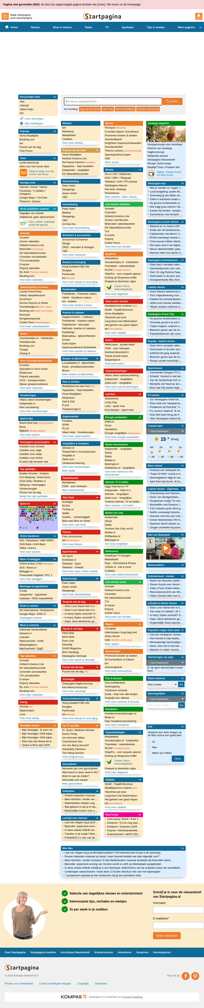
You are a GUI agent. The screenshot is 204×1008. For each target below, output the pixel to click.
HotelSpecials (27, 341)
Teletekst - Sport (71, 563)
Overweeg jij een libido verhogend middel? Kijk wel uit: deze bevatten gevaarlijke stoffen (166, 195)
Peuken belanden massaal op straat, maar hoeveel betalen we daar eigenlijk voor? (112, 856)
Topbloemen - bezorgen (75, 324)
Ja (151, 741)
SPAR (65, 424)
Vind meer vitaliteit (115, 332)
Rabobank (32, 540)
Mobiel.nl (110, 460)
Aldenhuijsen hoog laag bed (121, 632)
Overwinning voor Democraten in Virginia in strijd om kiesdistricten (166, 493)
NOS (108, 177)
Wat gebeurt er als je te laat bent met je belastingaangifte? (81, 806)
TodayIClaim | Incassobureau (78, 451)
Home (11, 27)
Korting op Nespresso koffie (120, 277)
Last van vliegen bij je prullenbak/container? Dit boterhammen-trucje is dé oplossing (112, 852)
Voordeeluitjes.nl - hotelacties (36, 338)
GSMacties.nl (112, 536)
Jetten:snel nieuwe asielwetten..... (166, 302)
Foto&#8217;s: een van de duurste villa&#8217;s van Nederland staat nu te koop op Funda (81, 837)
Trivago (24, 349)
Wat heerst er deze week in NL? (80, 772)
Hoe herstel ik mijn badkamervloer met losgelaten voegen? (166, 638)
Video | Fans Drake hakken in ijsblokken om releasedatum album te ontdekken (166, 588)
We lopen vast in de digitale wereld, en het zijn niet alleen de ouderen (166, 245)
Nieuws (35, 27)
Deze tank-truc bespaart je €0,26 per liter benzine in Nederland (166, 403)
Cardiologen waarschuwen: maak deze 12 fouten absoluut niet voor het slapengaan (112, 871)
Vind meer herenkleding (75, 227)
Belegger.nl (26, 571)
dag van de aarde (90, 109)
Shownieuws (112, 192)
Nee (152, 747)
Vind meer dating (29, 718)
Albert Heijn (26, 109)
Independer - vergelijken (118, 379)
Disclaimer (101, 983)
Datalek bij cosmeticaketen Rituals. (166, 299)
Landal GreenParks (31, 291)
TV (107, 27)
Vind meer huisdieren (117, 724)
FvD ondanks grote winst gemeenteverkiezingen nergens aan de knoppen (166, 508)
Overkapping (112, 686)
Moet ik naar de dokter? (75, 776)
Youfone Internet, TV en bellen (122, 501)
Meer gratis (68, 470)
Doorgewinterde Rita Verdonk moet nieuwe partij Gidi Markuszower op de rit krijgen (166, 279)
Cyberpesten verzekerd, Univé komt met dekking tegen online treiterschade (166, 233)
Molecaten (31, 248)
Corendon (110, 212)
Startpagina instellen (43, 952)
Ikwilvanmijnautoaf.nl (117, 352)
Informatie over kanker (75, 779)
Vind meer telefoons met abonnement (119, 473)
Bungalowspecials (30, 318)
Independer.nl (27, 403)
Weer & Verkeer (62, 27)
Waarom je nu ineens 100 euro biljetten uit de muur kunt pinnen (166, 226)
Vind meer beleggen (31, 578)
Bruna (65, 370)
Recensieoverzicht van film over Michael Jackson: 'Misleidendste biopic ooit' (166, 591)
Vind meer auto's (114, 363)
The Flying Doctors (73, 752)
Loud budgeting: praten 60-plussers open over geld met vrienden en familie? (166, 191)
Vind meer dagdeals (116, 293)
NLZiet (66, 505)
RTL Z (48, 575)
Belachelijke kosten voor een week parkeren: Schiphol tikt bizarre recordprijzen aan (81, 810)
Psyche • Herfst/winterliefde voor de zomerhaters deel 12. (124, 830)
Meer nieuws (129, 196)
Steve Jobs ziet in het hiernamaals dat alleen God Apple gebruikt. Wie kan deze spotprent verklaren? (166, 645)
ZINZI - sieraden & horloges (78, 247)
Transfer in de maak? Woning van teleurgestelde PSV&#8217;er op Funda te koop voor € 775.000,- (81, 833)
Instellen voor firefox (31, 457)
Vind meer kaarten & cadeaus (79, 351)
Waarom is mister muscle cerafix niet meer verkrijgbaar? (166, 649)
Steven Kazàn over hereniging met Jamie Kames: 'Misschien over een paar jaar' (166, 584)
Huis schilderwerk (115, 682)
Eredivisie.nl (69, 559)
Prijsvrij (109, 238)
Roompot (25, 314)
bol (21, 113)
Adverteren (124, 952)
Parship (26, 706)
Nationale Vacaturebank (33, 629)
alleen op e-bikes (160, 753)
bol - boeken (69, 301)
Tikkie (23, 547)
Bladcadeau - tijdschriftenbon (79, 335)
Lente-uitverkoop (29, 162)
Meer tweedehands (73, 490)
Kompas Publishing (132, 997)
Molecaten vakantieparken (120, 223)
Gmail (34, 186)
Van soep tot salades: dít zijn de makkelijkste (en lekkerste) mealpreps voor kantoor (166, 611)
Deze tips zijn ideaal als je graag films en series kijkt (38, 741)
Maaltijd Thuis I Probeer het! (163, 167)
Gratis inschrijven (167, 935)
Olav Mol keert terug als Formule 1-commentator (166, 414)
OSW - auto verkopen (74, 486)
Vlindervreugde (28, 488)
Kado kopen (69, 343)
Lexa (22, 714)
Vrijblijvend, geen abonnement (37, 216)
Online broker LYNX (37, 563)
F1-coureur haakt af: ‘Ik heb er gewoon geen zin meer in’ (166, 410)
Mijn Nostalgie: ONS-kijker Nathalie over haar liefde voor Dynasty (38, 737)
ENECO (109, 421)
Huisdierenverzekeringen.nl (120, 713)
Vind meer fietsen (72, 544)
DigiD (40, 648)
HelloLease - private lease (120, 344)
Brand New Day (36, 422)
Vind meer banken (30, 551)
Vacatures (142, 952)
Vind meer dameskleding (76, 594)
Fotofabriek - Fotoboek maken (79, 293)
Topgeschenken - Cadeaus (77, 316)
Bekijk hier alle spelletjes (34, 496)
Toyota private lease (116, 355)
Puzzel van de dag (30, 147)
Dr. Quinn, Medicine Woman (78, 730)
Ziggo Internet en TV (116, 486)
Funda (23, 590)
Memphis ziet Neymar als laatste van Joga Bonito (166, 383)
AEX (23, 567)
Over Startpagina (15, 952)
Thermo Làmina (123, 150)
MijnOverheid (27, 648)
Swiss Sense (112, 636)
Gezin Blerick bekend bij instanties (166, 291)
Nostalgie (67, 501)
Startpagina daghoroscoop (77, 683)
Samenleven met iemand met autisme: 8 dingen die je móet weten (166, 214)
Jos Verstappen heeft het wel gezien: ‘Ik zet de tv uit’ (166, 399)
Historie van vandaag (159, 148)
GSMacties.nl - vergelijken (120, 467)
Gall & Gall (68, 401)
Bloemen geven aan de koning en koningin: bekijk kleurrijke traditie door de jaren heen (166, 329)
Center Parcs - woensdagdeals (118, 288)
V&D (65, 196)
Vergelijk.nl (68, 455)
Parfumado (68, 274)
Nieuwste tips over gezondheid (79, 768)
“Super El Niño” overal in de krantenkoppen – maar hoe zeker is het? (166, 473)
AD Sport (67, 555)
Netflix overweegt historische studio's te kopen (166, 512)
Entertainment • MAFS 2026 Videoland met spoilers (124, 834)
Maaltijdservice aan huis (78, 386)
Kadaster (25, 598)
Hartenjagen (39, 484)
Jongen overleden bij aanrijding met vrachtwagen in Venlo (166, 527)
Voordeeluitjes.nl (35, 306)
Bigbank (32, 430)
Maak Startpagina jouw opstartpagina (17, 16)
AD (115, 173)
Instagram (25, 193)
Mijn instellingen (31, 123)
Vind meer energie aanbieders (122, 437)
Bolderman (26, 372)
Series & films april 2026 (36, 745)
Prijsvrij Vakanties (30, 268)
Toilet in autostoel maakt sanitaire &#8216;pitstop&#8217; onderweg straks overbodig (166, 199)
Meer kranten (113, 196)
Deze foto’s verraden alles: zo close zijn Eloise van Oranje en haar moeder (166, 264)
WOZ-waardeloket (42, 598)
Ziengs (66, 243)
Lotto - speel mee (115, 406)
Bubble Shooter (29, 473)
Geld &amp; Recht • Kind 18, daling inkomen (124, 819)
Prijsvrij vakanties (29, 376)
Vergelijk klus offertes (117, 697)
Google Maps (28, 197)
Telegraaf (125, 177)
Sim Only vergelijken (116, 543)
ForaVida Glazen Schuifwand (121, 131)
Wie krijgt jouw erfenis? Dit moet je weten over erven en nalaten (166, 206)
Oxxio (108, 425)
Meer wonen (112, 162)
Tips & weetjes (156, 27)
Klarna (32, 547)
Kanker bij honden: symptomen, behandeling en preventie (166, 210)
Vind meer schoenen (74, 254)
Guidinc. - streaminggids (76, 516)
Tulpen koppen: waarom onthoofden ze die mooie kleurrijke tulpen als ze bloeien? (166, 326)
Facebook (26, 190)
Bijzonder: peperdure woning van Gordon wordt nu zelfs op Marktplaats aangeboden (113, 863)
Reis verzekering (29, 407)
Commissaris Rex (72, 741)
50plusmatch (27, 710)
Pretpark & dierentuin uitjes (120, 281)
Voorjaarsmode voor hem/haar (164, 144)
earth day (107, 109)
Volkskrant (125, 173)
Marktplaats (69, 482)
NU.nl (108, 173)
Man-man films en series (76, 520)
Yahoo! (43, 186)
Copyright (83, 983)
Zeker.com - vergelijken (118, 382)
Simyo (108, 452)
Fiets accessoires (72, 536)
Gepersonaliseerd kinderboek (79, 347)
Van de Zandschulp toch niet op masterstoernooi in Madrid (166, 380)
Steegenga (68, 189)
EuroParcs (26, 299)
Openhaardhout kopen (117, 154)
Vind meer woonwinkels (118, 670)
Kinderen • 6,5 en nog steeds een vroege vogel (124, 822)
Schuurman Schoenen (75, 239)
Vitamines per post (115, 317)
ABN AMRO (47, 540)
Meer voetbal (89, 571)
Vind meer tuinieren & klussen (122, 701)
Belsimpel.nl (112, 464)
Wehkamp (68, 131)
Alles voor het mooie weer (34, 166)
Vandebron (111, 429)
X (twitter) (39, 190)
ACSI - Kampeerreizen (32, 380)
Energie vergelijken (122, 433)
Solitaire (44, 473)
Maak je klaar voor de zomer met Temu (37, 173)
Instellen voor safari (31, 454)
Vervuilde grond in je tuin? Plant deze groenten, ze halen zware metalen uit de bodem (166, 322)
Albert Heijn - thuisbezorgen (78, 432)
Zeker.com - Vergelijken (118, 497)
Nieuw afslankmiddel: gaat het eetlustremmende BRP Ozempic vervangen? (166, 248)
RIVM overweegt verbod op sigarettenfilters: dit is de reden (166, 237)
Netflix (65, 513)
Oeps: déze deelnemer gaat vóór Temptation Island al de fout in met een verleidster (81, 621)
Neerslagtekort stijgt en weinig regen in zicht (166, 477)
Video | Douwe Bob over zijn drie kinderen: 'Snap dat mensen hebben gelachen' (166, 595)
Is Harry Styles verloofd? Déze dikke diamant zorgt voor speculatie (81, 613)
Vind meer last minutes (118, 246)
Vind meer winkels (72, 142)
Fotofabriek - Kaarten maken (78, 320)
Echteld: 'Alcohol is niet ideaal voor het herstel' (166, 376)
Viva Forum (26, 150)
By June (34, 271)
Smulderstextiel (114, 146)
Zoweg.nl (25, 353)
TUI (107, 231)
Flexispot (115, 127)
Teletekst (110, 181)
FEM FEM (68, 633)
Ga (181, 705)
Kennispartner (162, 952)
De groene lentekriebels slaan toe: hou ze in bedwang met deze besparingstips (166, 202)
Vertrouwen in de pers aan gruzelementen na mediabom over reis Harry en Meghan (166, 275)
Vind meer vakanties (31, 279)
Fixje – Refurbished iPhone (120, 563)
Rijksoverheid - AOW (31, 640)
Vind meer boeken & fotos (77, 305)
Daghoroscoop (155, 152)
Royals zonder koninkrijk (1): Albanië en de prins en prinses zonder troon (166, 360)
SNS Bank (26, 544)
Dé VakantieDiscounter (33, 252)
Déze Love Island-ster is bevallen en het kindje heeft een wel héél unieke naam (81, 606)
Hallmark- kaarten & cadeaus (79, 328)
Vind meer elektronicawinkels (121, 574)
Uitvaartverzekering (73, 463)
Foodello (67, 420)
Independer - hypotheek (33, 594)
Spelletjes (128, 27)
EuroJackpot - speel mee (119, 409)
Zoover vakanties (29, 241)
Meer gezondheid (72, 783)
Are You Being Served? (75, 745)
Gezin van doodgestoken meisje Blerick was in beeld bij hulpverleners (166, 497)
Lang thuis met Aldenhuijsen (121, 321)
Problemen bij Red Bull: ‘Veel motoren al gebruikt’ (166, 407)
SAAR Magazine (71, 648)
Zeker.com (68, 459)
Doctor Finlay (69, 733)
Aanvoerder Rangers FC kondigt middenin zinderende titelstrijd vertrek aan (166, 372)
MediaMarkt (69, 135)
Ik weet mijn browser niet (34, 461)
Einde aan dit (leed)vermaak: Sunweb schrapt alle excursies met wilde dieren (166, 229)
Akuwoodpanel (113, 139)
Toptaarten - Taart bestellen (77, 166)
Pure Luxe (68, 640)
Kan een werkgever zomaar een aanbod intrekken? (166, 634)
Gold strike (26, 481)
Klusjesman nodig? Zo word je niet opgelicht (166, 500)
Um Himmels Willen (73, 737)
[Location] (167, 431)
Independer (111, 517)
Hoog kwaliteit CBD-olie (75, 266)
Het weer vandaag (115, 189)
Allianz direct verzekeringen (35, 399)
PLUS (65, 405)
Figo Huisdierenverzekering (120, 721)
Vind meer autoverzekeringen (122, 386)
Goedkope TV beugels (117, 555)
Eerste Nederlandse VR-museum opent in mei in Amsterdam (166, 519)
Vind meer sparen (30, 434)
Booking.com (27, 139)
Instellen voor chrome (32, 446)
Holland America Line (32, 245)
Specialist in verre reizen (34, 368)
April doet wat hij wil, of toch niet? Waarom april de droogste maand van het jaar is (166, 481)
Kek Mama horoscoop (74, 687)
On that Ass (69, 223)
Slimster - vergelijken (117, 494)
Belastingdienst (28, 644)
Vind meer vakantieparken (35, 326)
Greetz (66, 339)
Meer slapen (112, 643)
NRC (116, 177)
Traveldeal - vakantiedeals (120, 265)
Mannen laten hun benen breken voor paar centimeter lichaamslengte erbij (166, 252)
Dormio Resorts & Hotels (34, 302)
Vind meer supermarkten (76, 436)
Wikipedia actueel (157, 155)
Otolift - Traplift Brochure (119, 309)
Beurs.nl (31, 567)
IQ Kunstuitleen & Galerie (119, 659)
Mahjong (25, 484)
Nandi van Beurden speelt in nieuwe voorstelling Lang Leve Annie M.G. (166, 580)
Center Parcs (35, 322)
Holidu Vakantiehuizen (32, 295)
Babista (66, 212)
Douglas (67, 270)
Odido (108, 456)
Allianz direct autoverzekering (122, 375)
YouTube (42, 197)
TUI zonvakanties (29, 260)
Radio (88, 27)
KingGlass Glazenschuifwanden (123, 143)
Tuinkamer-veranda (116, 690)
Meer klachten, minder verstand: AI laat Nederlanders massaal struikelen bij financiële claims (118, 860)
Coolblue (67, 139)
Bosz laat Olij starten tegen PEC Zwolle (166, 387)
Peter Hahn (68, 185)
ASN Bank (39, 544)
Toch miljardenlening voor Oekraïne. (166, 295)
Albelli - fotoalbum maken (76, 297)
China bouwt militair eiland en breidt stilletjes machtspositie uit (166, 241)
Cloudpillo (110, 628)
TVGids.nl (68, 509)
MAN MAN (68, 636)
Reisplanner (47, 610)
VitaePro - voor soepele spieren (123, 273)
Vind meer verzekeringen (34, 411)
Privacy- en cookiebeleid (19, 983)
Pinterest (25, 201)
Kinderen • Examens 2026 (122, 826)
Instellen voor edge (30, 450)
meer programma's (73, 756)
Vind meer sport (71, 571)
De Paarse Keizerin (78, 162)
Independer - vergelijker (75, 169)
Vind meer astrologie (74, 691)
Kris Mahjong (27, 477)
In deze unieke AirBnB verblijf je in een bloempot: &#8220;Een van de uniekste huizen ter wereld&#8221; (124, 867)
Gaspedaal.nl (112, 359)
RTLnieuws (130, 181)
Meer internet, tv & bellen (119, 505)
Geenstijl (67, 644)
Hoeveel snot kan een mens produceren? (166, 515)
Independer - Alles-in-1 (118, 490)
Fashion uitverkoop (148, 109)
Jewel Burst (43, 477)
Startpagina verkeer (31, 617)
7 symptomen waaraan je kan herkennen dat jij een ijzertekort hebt (103, 875)
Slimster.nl (68, 447)
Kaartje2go (68, 332)
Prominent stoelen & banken (121, 135)
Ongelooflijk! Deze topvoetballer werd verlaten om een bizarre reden (166, 622)
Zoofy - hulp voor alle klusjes (121, 694)
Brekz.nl (109, 717)
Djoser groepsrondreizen (34, 384)
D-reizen (24, 264)
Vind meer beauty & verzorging (80, 281)
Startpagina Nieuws (116, 185)
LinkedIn (24, 637)
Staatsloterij (111, 398)
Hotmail (24, 105)
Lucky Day (111, 402)
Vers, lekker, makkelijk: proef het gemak (37, 223)
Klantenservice (104, 952)
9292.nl (41, 613)
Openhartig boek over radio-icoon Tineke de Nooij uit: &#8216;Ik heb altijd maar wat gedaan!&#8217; (166, 268)
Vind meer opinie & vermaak (78, 659)
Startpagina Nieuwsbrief (161, 159)
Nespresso (68, 397)
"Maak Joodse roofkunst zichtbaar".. (166, 306)
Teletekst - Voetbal (72, 567)
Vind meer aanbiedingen (76, 466)
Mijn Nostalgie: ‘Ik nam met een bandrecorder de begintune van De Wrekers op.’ (38, 729)
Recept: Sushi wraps (159, 163)
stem (178, 758)
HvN (120, 181)
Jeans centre (69, 193)
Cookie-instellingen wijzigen (55, 983)
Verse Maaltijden (125, 109)
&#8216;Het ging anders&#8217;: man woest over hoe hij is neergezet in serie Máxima (166, 353)
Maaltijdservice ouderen (121, 305)
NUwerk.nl (25, 633)
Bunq (23, 426)
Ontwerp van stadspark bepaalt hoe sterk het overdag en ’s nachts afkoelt (166, 470)
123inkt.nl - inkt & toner (118, 566)
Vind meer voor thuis (74, 524)
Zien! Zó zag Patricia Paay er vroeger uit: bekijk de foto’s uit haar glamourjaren (166, 272)
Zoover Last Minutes (116, 219)
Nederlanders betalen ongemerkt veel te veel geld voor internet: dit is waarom (81, 803)
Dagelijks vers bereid (32, 213)
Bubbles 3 (40, 481)
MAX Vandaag (70, 652)
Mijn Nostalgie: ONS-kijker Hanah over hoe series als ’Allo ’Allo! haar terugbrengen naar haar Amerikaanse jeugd (38, 733)
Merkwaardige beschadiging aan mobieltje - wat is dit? (166, 642)
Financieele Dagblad (32, 575)
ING (22, 101)
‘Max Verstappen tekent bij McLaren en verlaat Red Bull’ (166, 418)
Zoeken (36, 201)
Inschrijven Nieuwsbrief (75, 952)
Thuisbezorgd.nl (71, 409)
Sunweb (24, 237)
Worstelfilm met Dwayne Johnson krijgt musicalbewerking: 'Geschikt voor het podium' (166, 504)
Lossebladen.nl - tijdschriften (78, 362)
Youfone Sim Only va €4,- (119, 528)
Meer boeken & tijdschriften (78, 374)
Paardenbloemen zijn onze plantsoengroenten (166, 333)
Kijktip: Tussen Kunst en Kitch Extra (164, 173)
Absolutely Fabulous (73, 749)
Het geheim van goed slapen (121, 324)
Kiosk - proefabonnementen (78, 366)
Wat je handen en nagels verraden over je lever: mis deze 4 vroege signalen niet (166, 187)
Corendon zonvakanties (33, 256)
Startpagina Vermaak (74, 655)
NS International (29, 610)
